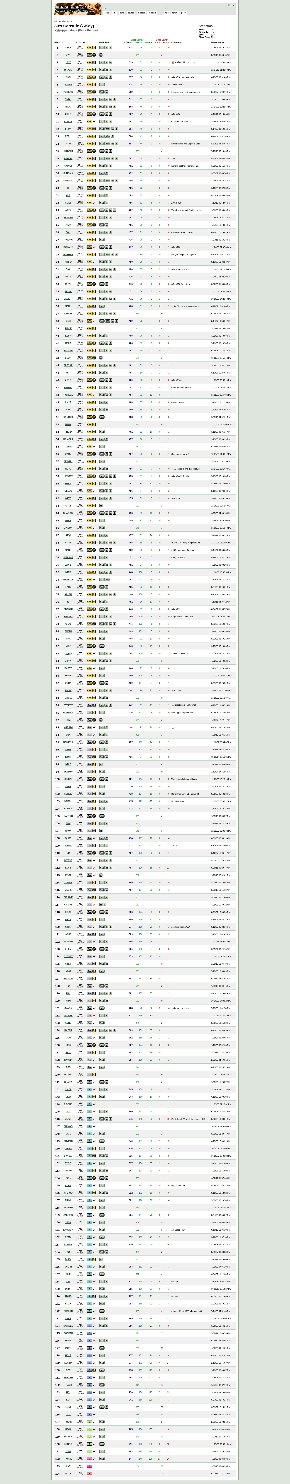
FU (68, 986)
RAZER (68, 1030)
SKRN (68, 1318)
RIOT (68, 1052)
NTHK (68, 424)
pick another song (63, 21)
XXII (68, 1281)
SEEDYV (68, 771)
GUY (68, 1414)
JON (68, 232)
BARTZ (68, 668)
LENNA (68, 1444)
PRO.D (68, 432)
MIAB (68, 572)
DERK (68, 520)
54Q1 (68, 535)
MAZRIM (68, 727)
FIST (68, 602)
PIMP (68, 225)
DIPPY (68, 661)
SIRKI (68, 927)
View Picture (173, 62)
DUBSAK (68, 180)
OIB (68, 195)
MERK (68, 306)
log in (232, 5)
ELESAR (68, 365)
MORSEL (68, 1326)
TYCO (68, 1163)
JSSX (68, 1222)
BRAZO (68, 70)
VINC (68, 971)
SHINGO (68, 1126)
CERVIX (68, 313)
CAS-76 (68, 904)
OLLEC (68, 491)
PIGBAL (68, 158)
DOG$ (68, 912)
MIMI (68, 1000)
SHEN (68, 786)
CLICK (68, 1119)
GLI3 (68, 321)
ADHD (68, 1023)
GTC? (68, 483)
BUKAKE (68, 247)
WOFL (68, 565)
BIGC (68, 106)
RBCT (68, 875)
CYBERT (68, 705)
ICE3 (68, 1045)
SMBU (68, 99)
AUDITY (68, 121)
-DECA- (68, 683)
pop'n (183, 13)
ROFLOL (68, 395)
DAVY (68, 675)
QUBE (68, 838)
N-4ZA (68, 1089)
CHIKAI (68, 779)
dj (114, 13)
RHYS (68, 284)
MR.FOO (68, 1193)
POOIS (68, 1422)
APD (68, 1067)
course (131, 13)
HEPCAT (68, 476)
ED (68, 853)
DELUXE (68, 897)
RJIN (68, 143)
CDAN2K (68, 609)
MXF (68, 1274)
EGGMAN (68, 712)
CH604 (68, 1148)
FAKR (68, 114)
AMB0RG (68, 1215)
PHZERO (68, 1311)
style (122, 13)
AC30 (68, 934)
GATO (68, 498)
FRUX (68, 129)
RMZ (68, 720)
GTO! (68, 505)
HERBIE (68, 794)
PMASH (68, 1436)
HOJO (68, 469)
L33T (68, 62)
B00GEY (68, 616)
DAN (68, 77)
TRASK (68, 1385)
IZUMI (68, 757)
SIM (68, 409)
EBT (68, 1370)
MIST (68, 646)
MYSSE (68, 860)
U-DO (68, 624)
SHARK (68, 1082)
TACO (68, 1133)
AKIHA (68, 291)
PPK (68, 993)
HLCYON (68, 978)
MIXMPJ (68, 461)
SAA (68, 269)
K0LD (68, 343)
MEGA (68, 1429)
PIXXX (68, 690)
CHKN (68, 47)
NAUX (68, 831)
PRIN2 (68, 1200)
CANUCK (68, 417)
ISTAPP (68, 1074)
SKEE (68, 749)
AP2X (68, 210)
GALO (68, 764)
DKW (68, 1097)
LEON (68, 358)
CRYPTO (68, 1141)
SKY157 (68, 1156)
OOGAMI (68, 151)
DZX (68, 735)
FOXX (68, 1303)
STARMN (68, 941)
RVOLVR (68, 350)
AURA (68, 1185)
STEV (68, 964)
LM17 (68, 402)
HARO (68, 587)
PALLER (68, 1015)
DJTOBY (68, 956)
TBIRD (68, 1296)
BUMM (68, 631)
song (106, 13)
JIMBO (68, 84)
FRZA (68, 919)
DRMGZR (68, 439)
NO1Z (68, 1355)
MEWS (68, 845)
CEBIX (68, 890)
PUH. (68, 1178)
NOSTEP (68, 1377)
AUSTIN (68, 1363)
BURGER (68, 254)
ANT (68, 1466)
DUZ (68, 1111)
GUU (68, 1037)
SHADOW (68, 513)
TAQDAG (68, 239)
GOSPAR (68, 1333)
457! (68, 372)
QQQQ (68, 653)
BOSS (68, 542)
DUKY (68, 1259)
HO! (68, 1392)
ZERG (68, 380)
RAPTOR (68, 816)
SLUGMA (68, 173)
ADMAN (68, 1244)
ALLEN (68, 594)
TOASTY (68, 1060)
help (167, 13)
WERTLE (68, 557)
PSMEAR (68, 92)
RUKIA (68, 1459)
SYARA (68, 1008)
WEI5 (68, 1451)
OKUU (68, 454)
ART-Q (68, 262)
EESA (68, 336)
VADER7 (68, 299)
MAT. (68, 638)
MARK (68, 550)
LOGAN (68, 808)
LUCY (68, 867)
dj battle (141, 13)
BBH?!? (68, 387)
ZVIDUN (68, 528)
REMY (68, 1237)
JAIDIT (68, 1289)
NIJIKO (68, 1170)
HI (68, 188)
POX (68, 1252)
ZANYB (68, 882)
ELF (68, 1399)
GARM (68, 446)
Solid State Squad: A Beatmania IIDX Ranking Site (78, 9)
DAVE (68, 1340)
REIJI (68, 276)
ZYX (68, 55)
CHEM (68, 949)
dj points (152, 13)
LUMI (68, 1407)
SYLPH (68, 1266)
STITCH (68, 801)
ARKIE (68, 328)
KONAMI (68, 217)
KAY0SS (68, 166)
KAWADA (68, 1230)
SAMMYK (68, 742)
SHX (68, 823)
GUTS (68, 1473)
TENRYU (68, 1207)
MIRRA (68, 698)
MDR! (68, 1348)
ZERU (68, 136)
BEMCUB (68, 579)
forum (175, 13)
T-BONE (68, 1104)
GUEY (68, 203)
